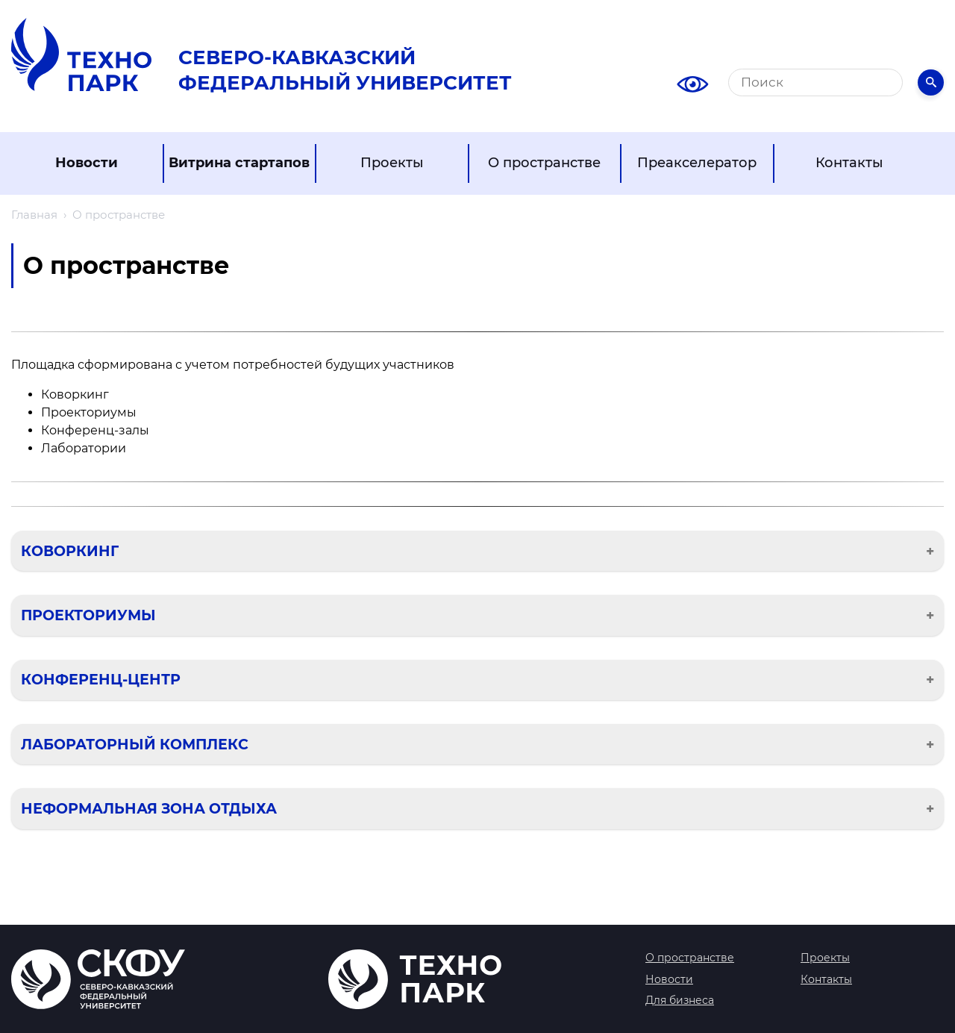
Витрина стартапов (239, 163)
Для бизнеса (679, 1000)
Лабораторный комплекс (134, 744)
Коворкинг (70, 551)
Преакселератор (697, 163)
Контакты (849, 163)
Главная (34, 214)
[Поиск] (815, 82)
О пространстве (545, 163)
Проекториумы (88, 615)
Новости (86, 163)
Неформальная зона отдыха (149, 808)
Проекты (392, 163)
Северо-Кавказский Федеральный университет (345, 70)
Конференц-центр (101, 679)
